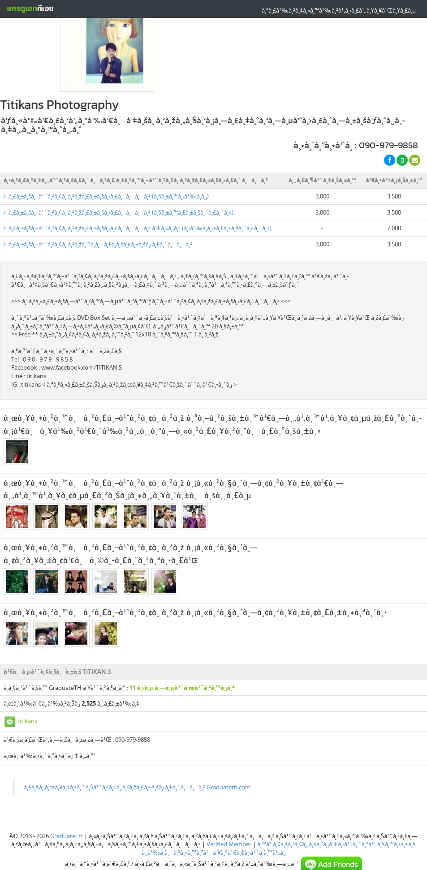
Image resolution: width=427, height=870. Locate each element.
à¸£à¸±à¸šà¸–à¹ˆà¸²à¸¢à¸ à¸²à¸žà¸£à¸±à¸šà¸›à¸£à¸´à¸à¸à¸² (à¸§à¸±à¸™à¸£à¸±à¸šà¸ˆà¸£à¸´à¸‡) (118, 174)
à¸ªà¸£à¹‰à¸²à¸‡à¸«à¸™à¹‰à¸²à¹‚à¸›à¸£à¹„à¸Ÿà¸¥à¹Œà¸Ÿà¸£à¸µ (339, 10)
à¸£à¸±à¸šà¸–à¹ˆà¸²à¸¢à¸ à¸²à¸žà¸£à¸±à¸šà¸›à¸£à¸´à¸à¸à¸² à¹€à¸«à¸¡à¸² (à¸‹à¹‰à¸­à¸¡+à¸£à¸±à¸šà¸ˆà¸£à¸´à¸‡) (138, 190)
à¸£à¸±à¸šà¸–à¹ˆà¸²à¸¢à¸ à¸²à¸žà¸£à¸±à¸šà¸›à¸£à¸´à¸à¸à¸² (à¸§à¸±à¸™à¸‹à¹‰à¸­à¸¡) (106, 158)
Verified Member (229, 806)
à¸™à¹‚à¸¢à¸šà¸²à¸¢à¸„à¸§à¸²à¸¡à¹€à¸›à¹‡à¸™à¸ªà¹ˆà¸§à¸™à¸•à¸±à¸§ (336, 806)
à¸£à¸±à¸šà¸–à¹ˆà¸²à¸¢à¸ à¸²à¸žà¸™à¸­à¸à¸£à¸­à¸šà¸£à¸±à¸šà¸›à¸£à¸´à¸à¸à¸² (98, 206)
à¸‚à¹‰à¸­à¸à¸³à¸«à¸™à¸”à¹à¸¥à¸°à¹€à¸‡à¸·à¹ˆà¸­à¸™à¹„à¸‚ (214, 814)
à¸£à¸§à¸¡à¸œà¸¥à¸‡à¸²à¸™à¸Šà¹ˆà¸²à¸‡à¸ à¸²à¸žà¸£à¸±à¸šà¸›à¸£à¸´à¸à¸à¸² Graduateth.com (137, 749)
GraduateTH (66, 798)
